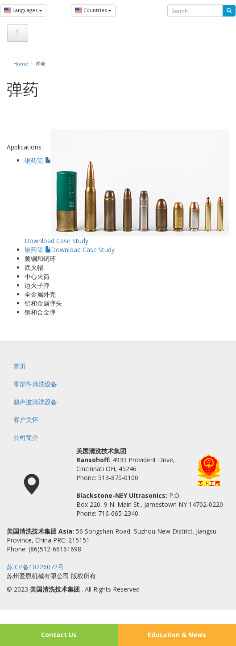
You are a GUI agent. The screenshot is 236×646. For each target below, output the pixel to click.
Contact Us (59, 634)
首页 (19, 366)
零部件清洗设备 (35, 384)
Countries (93, 11)
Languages (23, 11)
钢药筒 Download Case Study (70, 249)
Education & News (177, 634)
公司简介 (25, 437)
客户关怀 (25, 419)
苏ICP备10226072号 (35, 567)
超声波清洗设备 (35, 402)
